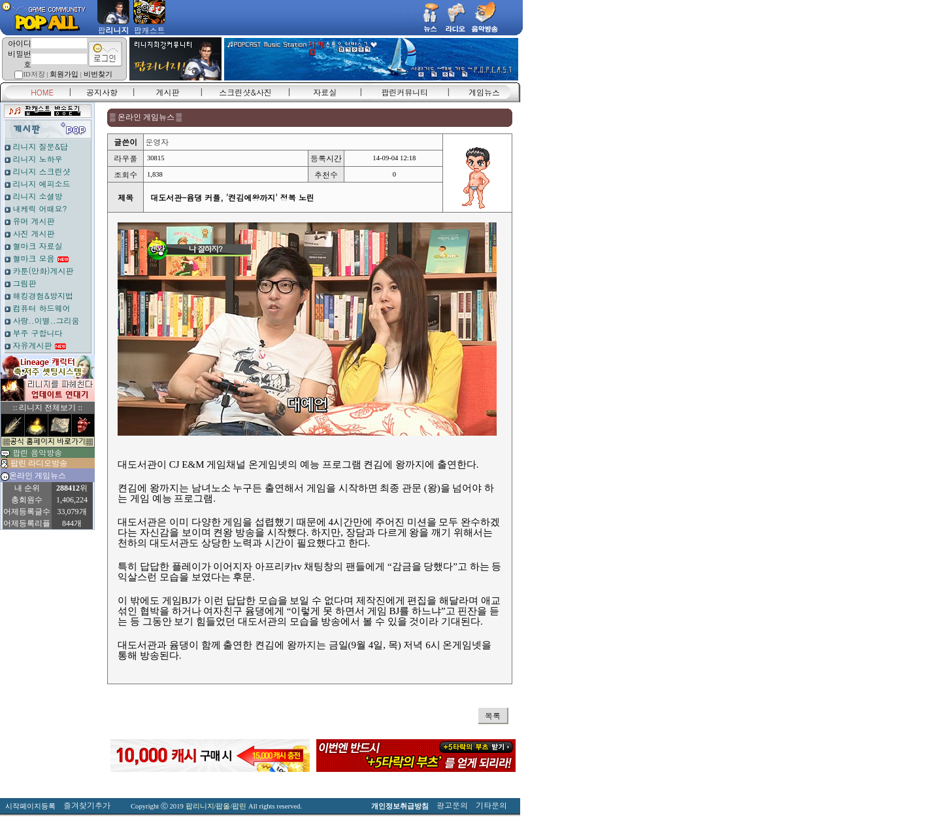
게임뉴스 (484, 91)
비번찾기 (98, 74)
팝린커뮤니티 (404, 91)
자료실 (325, 91)
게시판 (168, 91)
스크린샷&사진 (245, 91)
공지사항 (102, 91)
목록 (493, 715)
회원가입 (64, 74)
